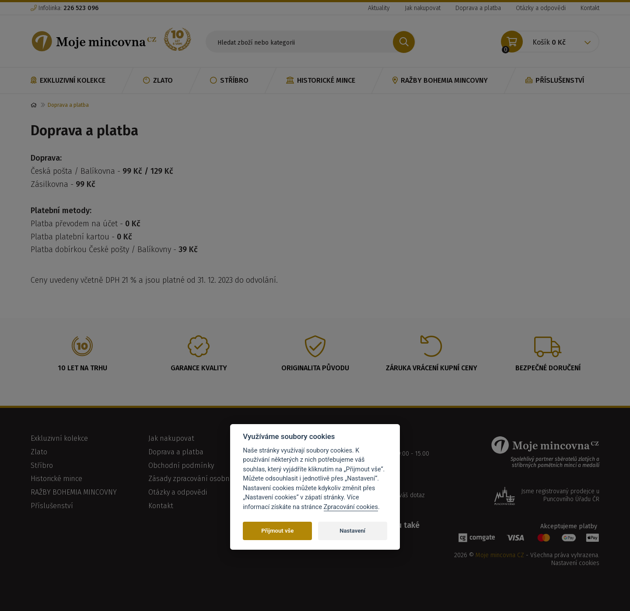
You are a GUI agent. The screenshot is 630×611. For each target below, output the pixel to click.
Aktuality (379, 8)
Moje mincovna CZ (500, 555)
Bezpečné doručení (548, 368)
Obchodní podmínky (181, 465)
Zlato (158, 80)
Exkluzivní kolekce (68, 80)
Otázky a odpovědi (541, 8)
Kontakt (590, 8)
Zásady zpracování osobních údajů (203, 478)
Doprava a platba (478, 8)
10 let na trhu (82, 368)
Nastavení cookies (575, 563)
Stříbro (229, 80)
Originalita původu (315, 368)
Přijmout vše (277, 530)
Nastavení (352, 530)
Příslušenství (554, 80)
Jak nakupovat (423, 8)
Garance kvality (199, 368)
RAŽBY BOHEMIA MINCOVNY (440, 80)
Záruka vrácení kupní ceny (431, 368)
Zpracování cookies (351, 507)
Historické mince (320, 80)
